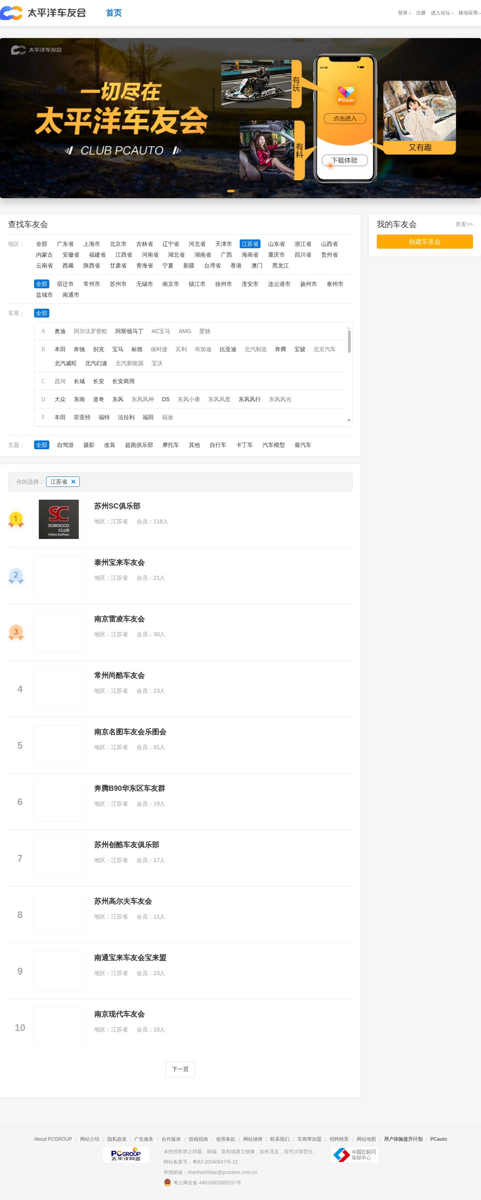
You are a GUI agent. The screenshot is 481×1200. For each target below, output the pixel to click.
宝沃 (157, 363)
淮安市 (250, 284)
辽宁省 (170, 244)
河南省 (150, 254)
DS (166, 399)
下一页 (180, 1069)
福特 (104, 417)
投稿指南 (198, 1139)
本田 (60, 349)
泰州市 (335, 284)
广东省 (65, 244)
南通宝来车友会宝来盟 (130, 958)
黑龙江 (280, 265)
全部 (41, 244)
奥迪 (60, 331)
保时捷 (159, 349)
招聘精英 (339, 1139)
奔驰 (79, 349)
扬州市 (308, 284)
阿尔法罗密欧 (90, 331)
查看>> (464, 224)
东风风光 (280, 399)
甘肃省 (118, 265)
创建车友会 (425, 241)
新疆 (188, 265)
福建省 (97, 254)
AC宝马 (161, 331)
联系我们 (279, 1139)
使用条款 (225, 1139)
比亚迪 (228, 349)
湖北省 (176, 254)
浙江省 (303, 244)
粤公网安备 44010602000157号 (202, 1182)
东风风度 (219, 399)
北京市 (118, 244)
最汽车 (303, 445)
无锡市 (144, 284)
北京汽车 (324, 349)
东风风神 (142, 399)
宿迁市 (65, 284)
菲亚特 (82, 417)
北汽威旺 (66, 363)
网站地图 (366, 1139)
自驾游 (65, 445)
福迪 (167, 417)
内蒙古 (44, 254)
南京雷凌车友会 (119, 619)
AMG (184, 331)
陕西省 (91, 265)
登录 (403, 13)
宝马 (117, 349)
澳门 (257, 265)
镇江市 (197, 284)
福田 (148, 417)
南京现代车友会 (119, 1014)
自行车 (218, 445)
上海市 (91, 244)
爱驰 (204, 331)
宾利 (181, 349)
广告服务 (144, 1139)
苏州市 (118, 284)
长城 (79, 381)
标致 (137, 349)
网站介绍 (89, 1139)
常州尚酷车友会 (119, 675)
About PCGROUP (53, 1139)
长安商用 (123, 381)
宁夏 (168, 265)
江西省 (123, 254)
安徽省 (71, 254)
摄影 (89, 445)
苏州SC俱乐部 (117, 506)
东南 (79, 399)
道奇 (98, 399)
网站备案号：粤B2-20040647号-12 (201, 1162)
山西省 (329, 244)
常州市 (91, 284)
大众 (60, 399)
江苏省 (250, 244)
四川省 (303, 254)
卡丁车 (244, 445)
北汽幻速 (96, 363)
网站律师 (253, 1139)
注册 (421, 13)
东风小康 (189, 399)
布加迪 (203, 349)
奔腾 (280, 349)
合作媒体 (171, 1139)
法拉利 (126, 417)
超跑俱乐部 (139, 445)
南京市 (170, 284)
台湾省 (212, 265)
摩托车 (170, 445)
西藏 (68, 265)
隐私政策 (117, 1139)
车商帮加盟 (309, 1139)
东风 (117, 399)
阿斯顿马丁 (129, 331)
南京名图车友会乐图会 (130, 732)
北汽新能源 (129, 363)
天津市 (223, 244)
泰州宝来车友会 (119, 563)
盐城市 (44, 294)
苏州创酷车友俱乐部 (126, 845)
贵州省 (329, 254)
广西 (226, 254)
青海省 (144, 265)
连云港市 (279, 284)
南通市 (71, 294)
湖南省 (202, 254)
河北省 (197, 244)
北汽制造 (256, 349)
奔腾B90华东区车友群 (129, 788)
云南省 (44, 265)
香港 (236, 265)
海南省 (250, 254)
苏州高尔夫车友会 (123, 901)
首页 (114, 12)
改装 (109, 445)
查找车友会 (28, 224)
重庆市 (276, 254)
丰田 (60, 417)
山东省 (276, 244)
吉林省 (144, 244)
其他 (194, 445)
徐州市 (223, 284)
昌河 (60, 381)
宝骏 (299, 349)
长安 (98, 381)
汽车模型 (274, 445)
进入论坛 (440, 13)
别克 (98, 349)
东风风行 (249, 399)
